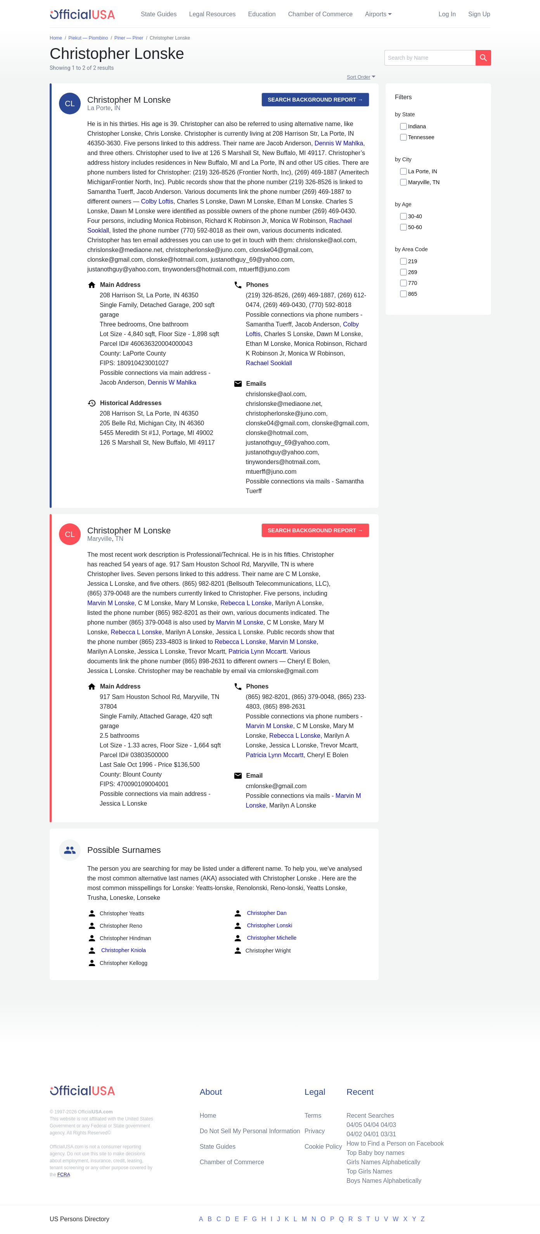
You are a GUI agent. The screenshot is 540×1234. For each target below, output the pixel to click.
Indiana (417, 126)
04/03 (388, 1125)
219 (412, 261)
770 (412, 283)
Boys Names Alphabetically (383, 1180)
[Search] (430, 58)
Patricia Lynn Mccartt (257, 651)
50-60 (415, 227)
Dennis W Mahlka (339, 143)
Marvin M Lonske (111, 603)
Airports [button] (375, 14)
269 (412, 272)
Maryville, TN (424, 182)
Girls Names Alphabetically (383, 1162)
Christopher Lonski (262, 925)
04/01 (371, 1134)
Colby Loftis (157, 201)
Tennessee (421, 137)
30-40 (415, 216)
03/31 (388, 1134)
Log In (447, 14)
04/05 (354, 1125)
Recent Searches (370, 1115)
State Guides (159, 14)
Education (262, 14)
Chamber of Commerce (320, 14)
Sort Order (358, 77)
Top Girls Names (369, 1171)
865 (412, 293)
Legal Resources (212, 14)
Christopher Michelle (265, 938)
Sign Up (479, 14)
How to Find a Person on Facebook (395, 1143)
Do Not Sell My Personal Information (250, 1131)
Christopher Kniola (116, 950)
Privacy (315, 1131)
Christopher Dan (260, 913)
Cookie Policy (323, 1146)
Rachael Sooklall (269, 363)
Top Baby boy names (375, 1152)
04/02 (354, 1134)
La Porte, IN (422, 171)
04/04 (371, 1125)
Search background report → (315, 100)
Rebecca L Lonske (246, 603)
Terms (313, 1115)
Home (208, 1115)
